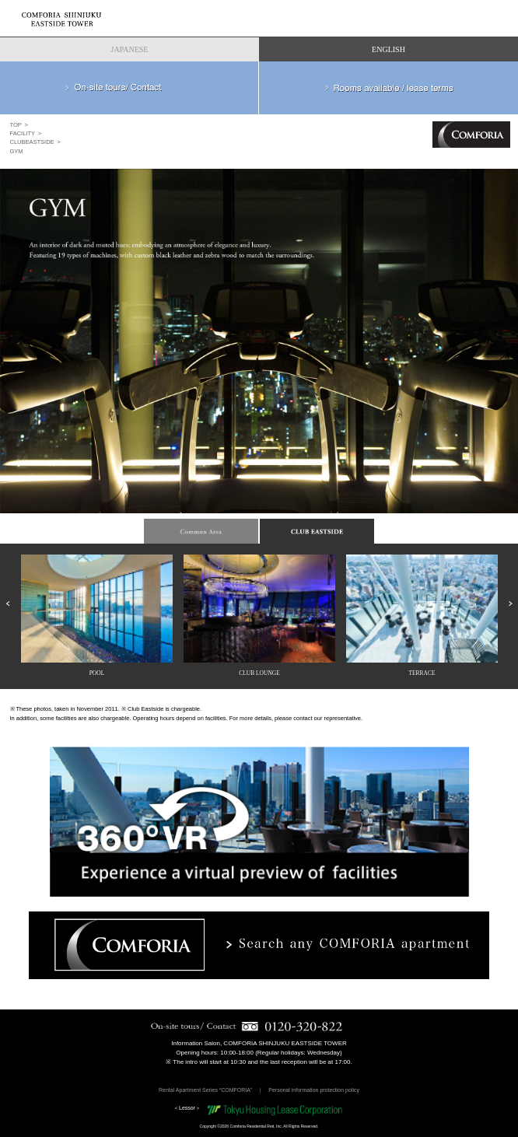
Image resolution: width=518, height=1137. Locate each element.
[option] (259, 347)
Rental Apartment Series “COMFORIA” (205, 1090)
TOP (16, 124)
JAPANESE (130, 49)
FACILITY (23, 133)
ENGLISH (388, 49)
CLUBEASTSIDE (32, 141)
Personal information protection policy (313, 1090)
